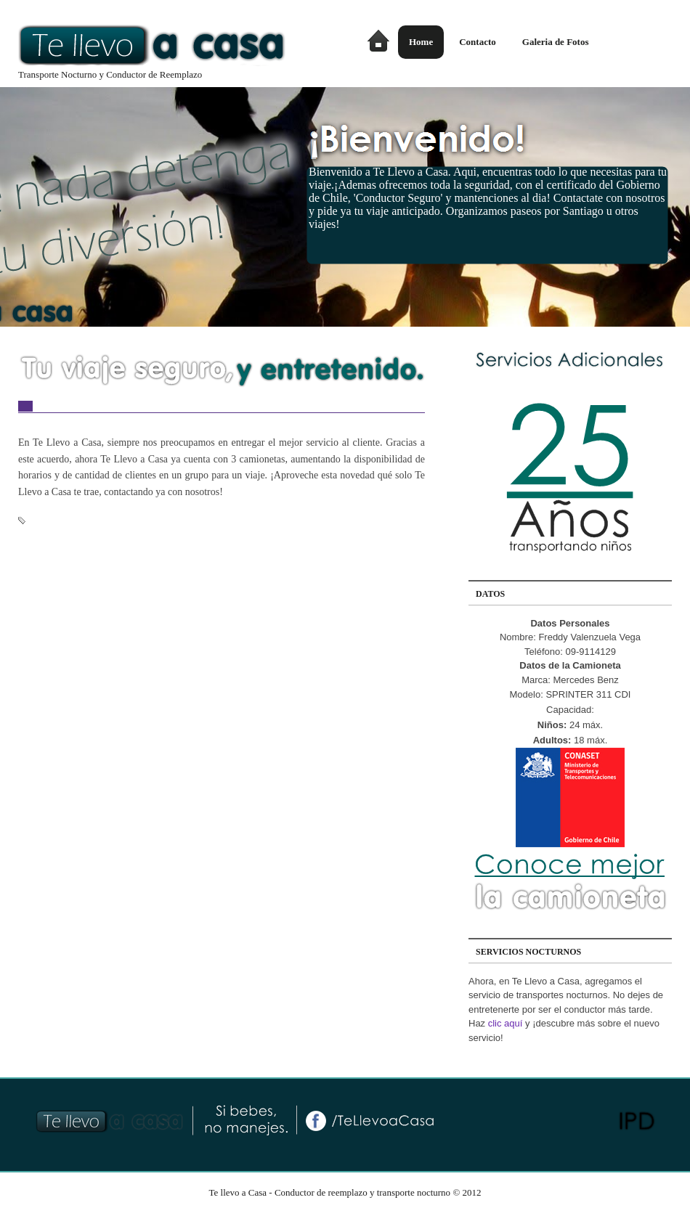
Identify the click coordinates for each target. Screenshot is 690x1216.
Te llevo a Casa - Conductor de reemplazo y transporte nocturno (329, 1192)
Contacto (477, 41)
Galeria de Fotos (555, 41)
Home (421, 41)
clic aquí (505, 1023)
